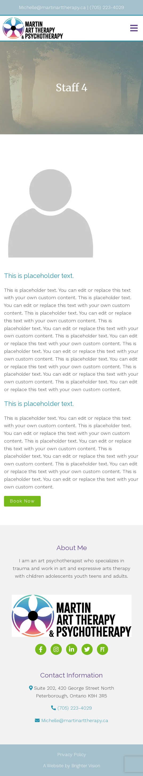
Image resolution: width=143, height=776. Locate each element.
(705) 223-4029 (75, 708)
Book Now (22, 501)
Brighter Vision (85, 765)
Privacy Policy (71, 754)
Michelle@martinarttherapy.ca (74, 720)
